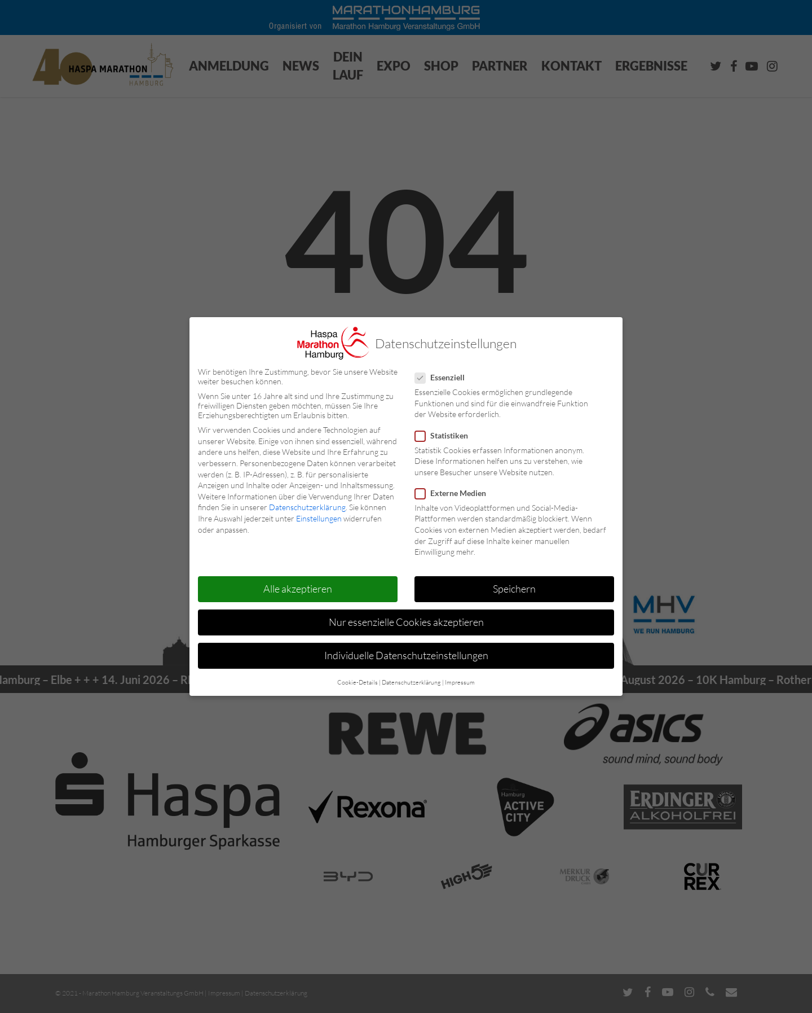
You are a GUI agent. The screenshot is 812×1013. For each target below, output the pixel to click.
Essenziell (444, 377)
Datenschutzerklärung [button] (411, 682)
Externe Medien (455, 492)
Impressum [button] (460, 682)
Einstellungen (319, 518)
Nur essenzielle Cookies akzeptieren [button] (406, 622)
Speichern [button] (514, 588)
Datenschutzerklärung (307, 507)
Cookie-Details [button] (357, 682)
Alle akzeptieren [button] (297, 588)
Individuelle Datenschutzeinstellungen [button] (406, 655)
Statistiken (446, 435)
